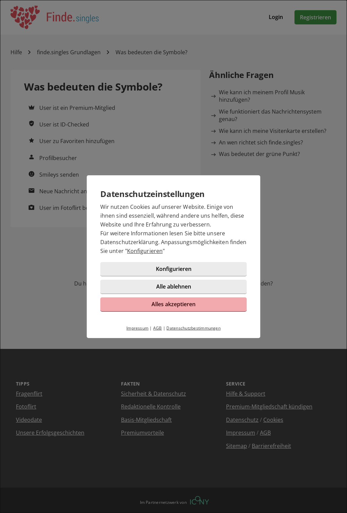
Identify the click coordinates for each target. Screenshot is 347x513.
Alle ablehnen (173, 286)
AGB (157, 328)
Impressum (137, 328)
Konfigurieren (145, 251)
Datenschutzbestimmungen (193, 328)
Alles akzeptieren (173, 304)
